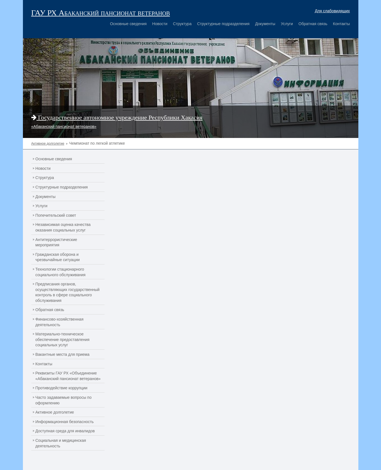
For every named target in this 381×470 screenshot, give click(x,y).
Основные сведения (128, 24)
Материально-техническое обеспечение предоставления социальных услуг (63, 339)
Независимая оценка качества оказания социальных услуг (63, 227)
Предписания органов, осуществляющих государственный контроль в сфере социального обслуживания (68, 292)
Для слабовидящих (332, 11)
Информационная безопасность (65, 421)
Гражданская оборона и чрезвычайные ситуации (58, 257)
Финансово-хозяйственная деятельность (60, 322)
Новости (159, 24)
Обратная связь (313, 24)
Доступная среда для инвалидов (65, 431)
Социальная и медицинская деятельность (61, 443)
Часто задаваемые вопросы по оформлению (64, 400)
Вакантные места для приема (63, 354)
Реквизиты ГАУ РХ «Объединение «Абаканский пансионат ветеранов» (68, 376)
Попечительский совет (56, 215)
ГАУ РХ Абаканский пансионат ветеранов (100, 12)
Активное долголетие (55, 412)
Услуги (287, 24)
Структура (182, 24)
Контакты (341, 24)
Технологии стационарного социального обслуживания (61, 272)
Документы (265, 24)
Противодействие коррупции (61, 388)
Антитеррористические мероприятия (56, 242)
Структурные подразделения (223, 24)
